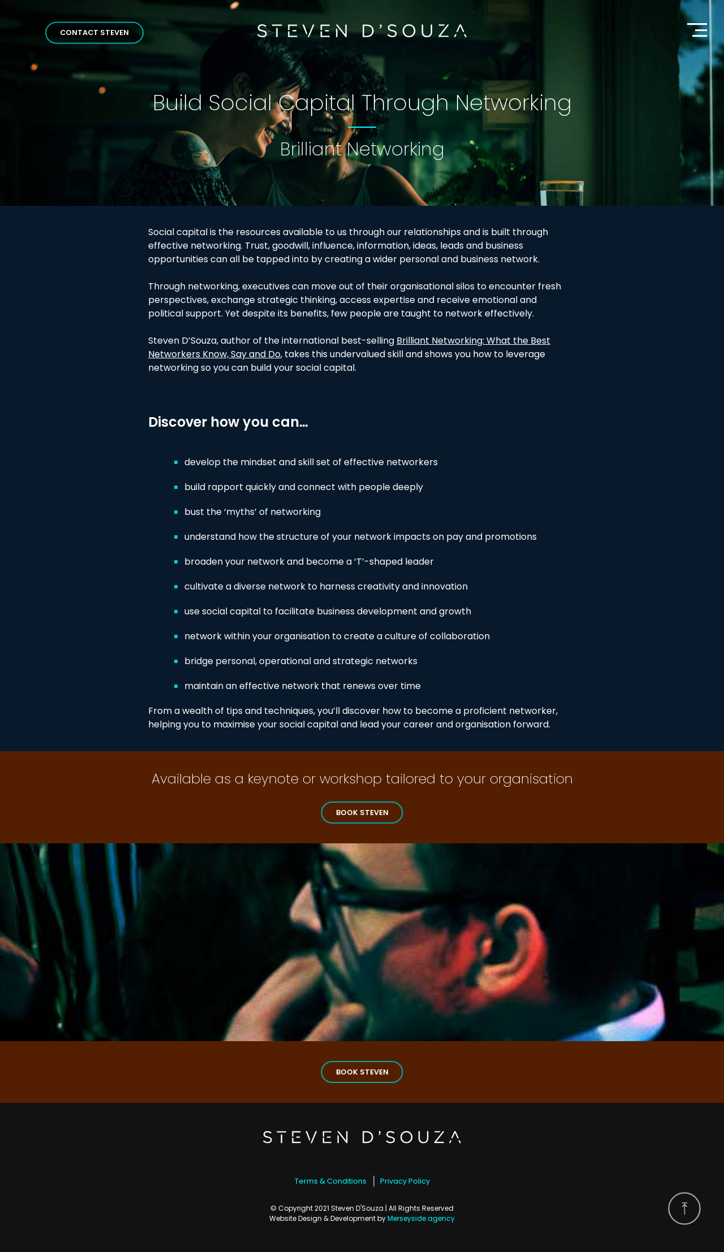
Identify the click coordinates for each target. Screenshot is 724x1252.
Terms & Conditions (331, 1181)
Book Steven (362, 812)
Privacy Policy (405, 1181)
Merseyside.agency (421, 1218)
